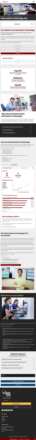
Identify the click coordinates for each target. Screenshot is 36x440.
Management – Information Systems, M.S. (18, 365)
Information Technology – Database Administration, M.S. (18, 362)
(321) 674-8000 (5, 400)
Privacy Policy (4, 428)
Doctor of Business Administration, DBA (9, 226)
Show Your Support (16, 403)
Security (3, 420)
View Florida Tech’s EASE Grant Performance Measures (18, 436)
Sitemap (16, 439)
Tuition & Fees (18, 384)
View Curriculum (18, 48)
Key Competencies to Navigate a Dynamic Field (17, 127)
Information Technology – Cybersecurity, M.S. (18, 359)
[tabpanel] (18, 192)
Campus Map (12, 439)
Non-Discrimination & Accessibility (7, 429)
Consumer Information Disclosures (7, 426)
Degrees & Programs (10, 16)
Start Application (18, 53)
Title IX (3, 431)
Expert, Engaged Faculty (17, 129)
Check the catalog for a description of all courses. (9, 262)
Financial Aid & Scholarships (18, 381)
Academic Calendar (5, 416)
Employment (4, 419)
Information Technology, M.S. (18, 16)
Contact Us (16, 406)
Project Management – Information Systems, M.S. (18, 368)
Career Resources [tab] (14, 164)
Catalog (3, 417)
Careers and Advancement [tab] (5, 164)
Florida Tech (3, 16)
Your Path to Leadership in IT (17, 132)
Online (18, 60)
